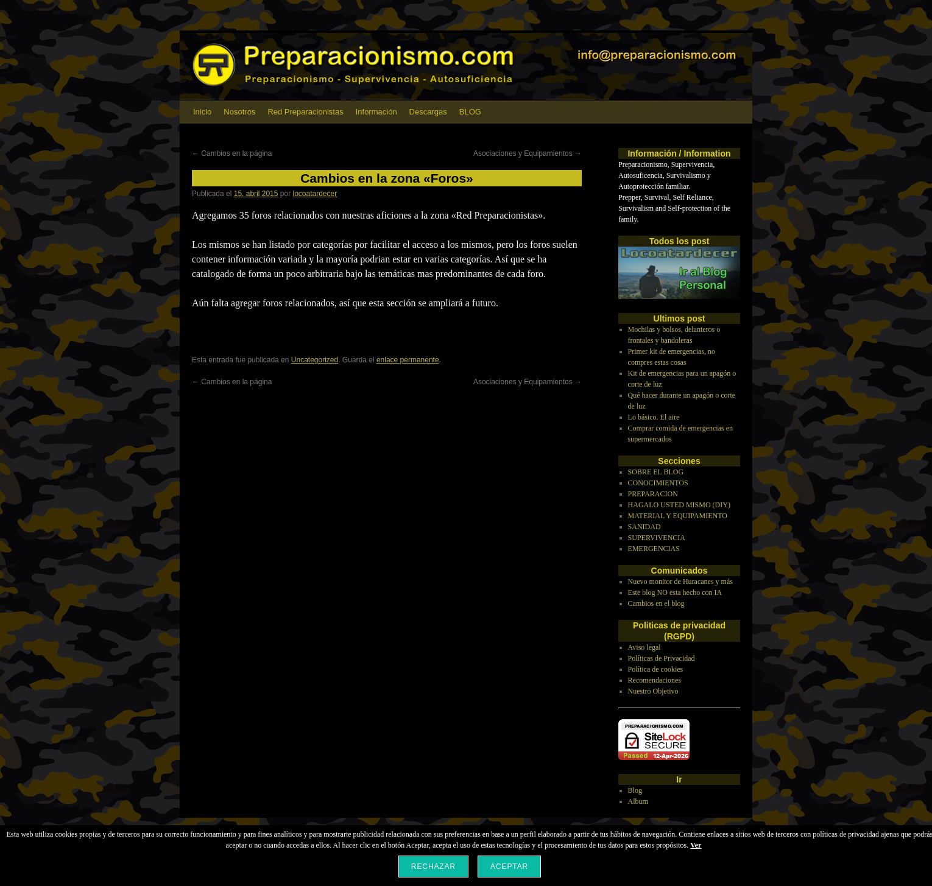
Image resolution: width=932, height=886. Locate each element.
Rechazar (433, 866)
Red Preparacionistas (305, 111)
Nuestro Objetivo (653, 691)
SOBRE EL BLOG (656, 472)
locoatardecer (315, 193)
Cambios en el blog (656, 603)
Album (638, 801)
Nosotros (239, 111)
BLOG (470, 111)
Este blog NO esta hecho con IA (675, 592)
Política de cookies (655, 669)
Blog (635, 790)
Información (376, 111)
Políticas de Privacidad (661, 658)
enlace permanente (407, 360)
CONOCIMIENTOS (658, 483)
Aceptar (509, 866)
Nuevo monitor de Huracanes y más (680, 581)
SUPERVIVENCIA (656, 537)
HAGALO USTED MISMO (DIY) (679, 505)
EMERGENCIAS (654, 548)
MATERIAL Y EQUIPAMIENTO (677, 516)
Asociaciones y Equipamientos (527, 153)
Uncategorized (314, 360)
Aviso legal (644, 647)
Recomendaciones (654, 680)
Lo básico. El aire (654, 417)
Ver (695, 845)
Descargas (428, 111)
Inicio (202, 111)
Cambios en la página (232, 153)
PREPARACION (653, 494)
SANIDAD (644, 526)
